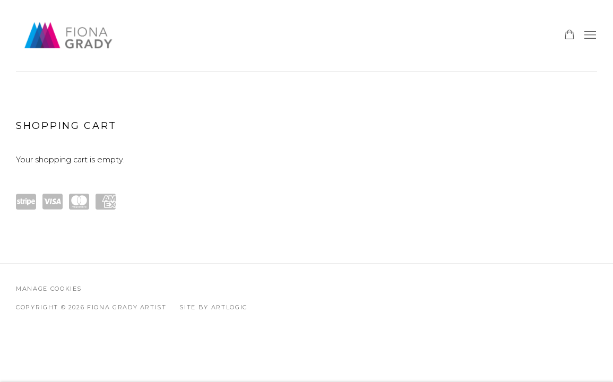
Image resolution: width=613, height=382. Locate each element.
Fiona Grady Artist (69, 35)
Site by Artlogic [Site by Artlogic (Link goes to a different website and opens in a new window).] (213, 307)
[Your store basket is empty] (569, 36)
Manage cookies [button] (49, 288)
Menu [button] (589, 36)
